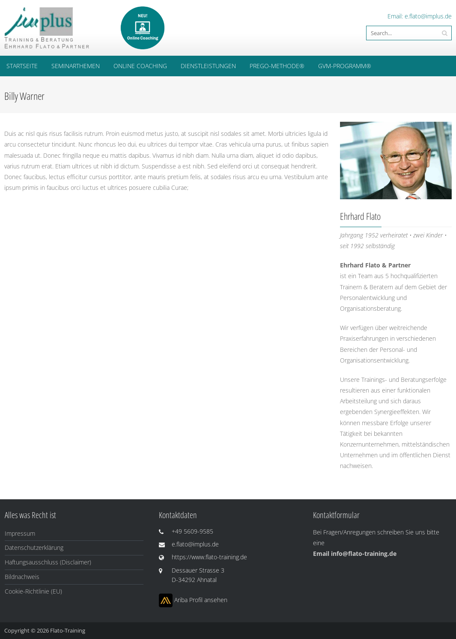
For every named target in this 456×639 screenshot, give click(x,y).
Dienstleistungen (208, 66)
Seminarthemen (75, 66)
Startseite (22, 66)
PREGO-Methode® (277, 66)
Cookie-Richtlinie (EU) (33, 591)
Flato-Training (67, 630)
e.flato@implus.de (428, 16)
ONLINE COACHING (140, 66)
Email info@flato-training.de (354, 553)
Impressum (20, 533)
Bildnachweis (22, 577)
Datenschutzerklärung (34, 547)
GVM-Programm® (344, 66)
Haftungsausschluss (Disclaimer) (48, 562)
